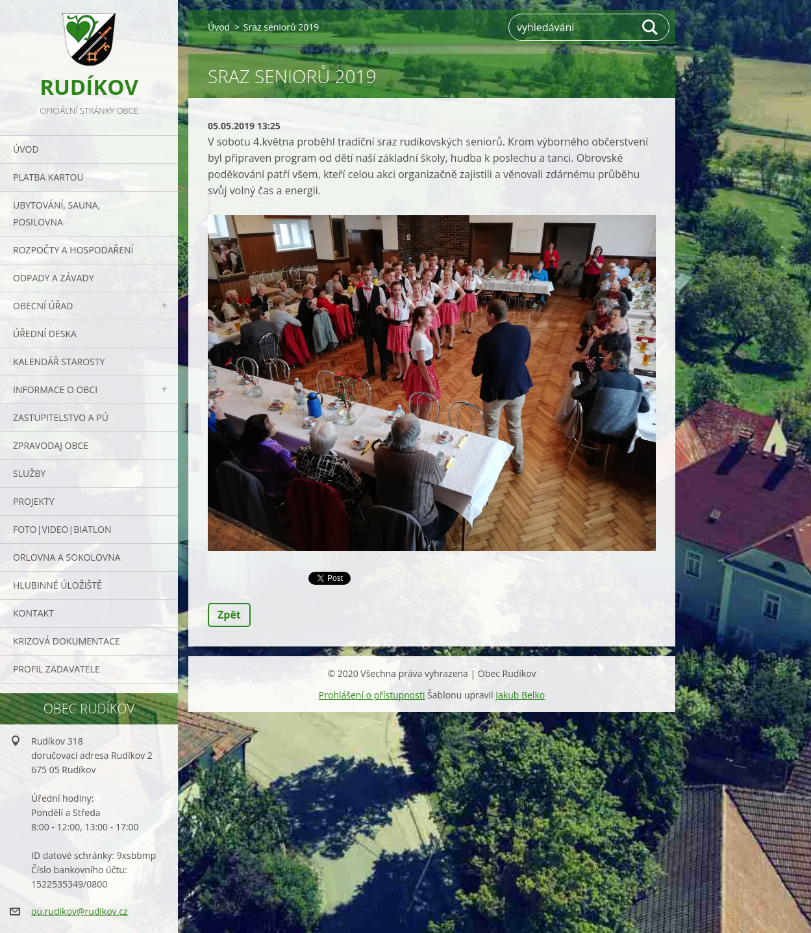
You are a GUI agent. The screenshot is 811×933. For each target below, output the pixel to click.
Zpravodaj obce (50, 445)
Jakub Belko (520, 695)
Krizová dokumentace (66, 641)
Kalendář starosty (59, 361)
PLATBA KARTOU (48, 177)
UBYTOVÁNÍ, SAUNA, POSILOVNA (56, 213)
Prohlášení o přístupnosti (372, 695)
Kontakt (33, 613)
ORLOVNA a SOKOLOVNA (67, 557)
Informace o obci (55, 389)
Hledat (650, 27)
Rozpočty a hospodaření (73, 250)
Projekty (34, 501)
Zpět (229, 614)
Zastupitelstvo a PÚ (60, 417)
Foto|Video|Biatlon (62, 529)
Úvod (26, 149)
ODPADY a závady (53, 278)
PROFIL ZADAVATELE (56, 669)
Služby (29, 473)
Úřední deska (45, 333)
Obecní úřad (43, 306)
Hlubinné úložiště (57, 585)
